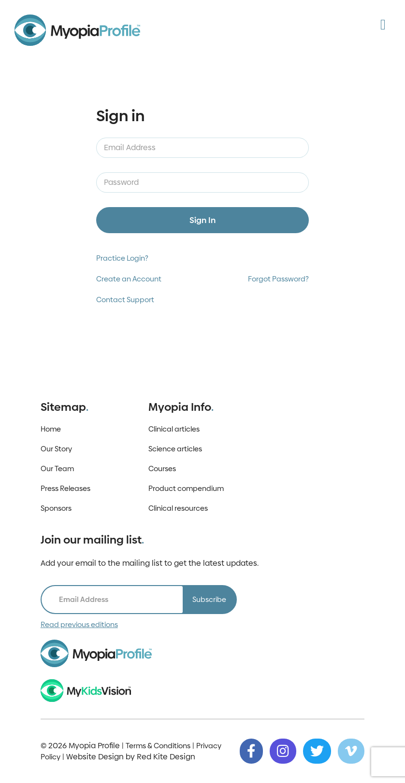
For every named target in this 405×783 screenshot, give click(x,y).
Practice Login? (122, 258)
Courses (162, 468)
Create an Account (128, 279)
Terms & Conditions (158, 746)
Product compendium (186, 488)
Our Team (57, 468)
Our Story (56, 449)
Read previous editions (79, 624)
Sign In (202, 220)
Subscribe (209, 599)
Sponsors (56, 508)
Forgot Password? (278, 279)
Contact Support (125, 299)
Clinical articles (174, 429)
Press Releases (65, 488)
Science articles (175, 449)
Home (51, 429)
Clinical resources (178, 508)
